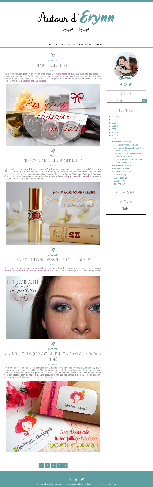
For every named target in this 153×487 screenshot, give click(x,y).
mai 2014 (118, 184)
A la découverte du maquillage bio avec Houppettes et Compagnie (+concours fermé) (53, 356)
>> (65, 465)
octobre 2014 (120, 168)
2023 (114, 116)
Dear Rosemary (48, 171)
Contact (99, 44)
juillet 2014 (119, 178)
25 (59, 465)
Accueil (53, 44)
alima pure (53, 364)
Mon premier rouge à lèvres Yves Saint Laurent (53, 160)
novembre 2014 (121, 165)
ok (115, 484)
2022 (114, 120)
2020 (114, 123)
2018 (114, 126)
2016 (114, 132)
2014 (114, 138)
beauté (53, 70)
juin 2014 (118, 181)
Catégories (68, 44)
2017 (114, 129)
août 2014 (118, 175)
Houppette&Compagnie (83, 368)
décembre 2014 (121, 141)
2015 (114, 135)
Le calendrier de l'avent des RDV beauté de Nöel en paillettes (53, 259)
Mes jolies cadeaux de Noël (53, 65)
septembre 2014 (121, 171)
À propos (85, 44)
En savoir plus (105, 484)
